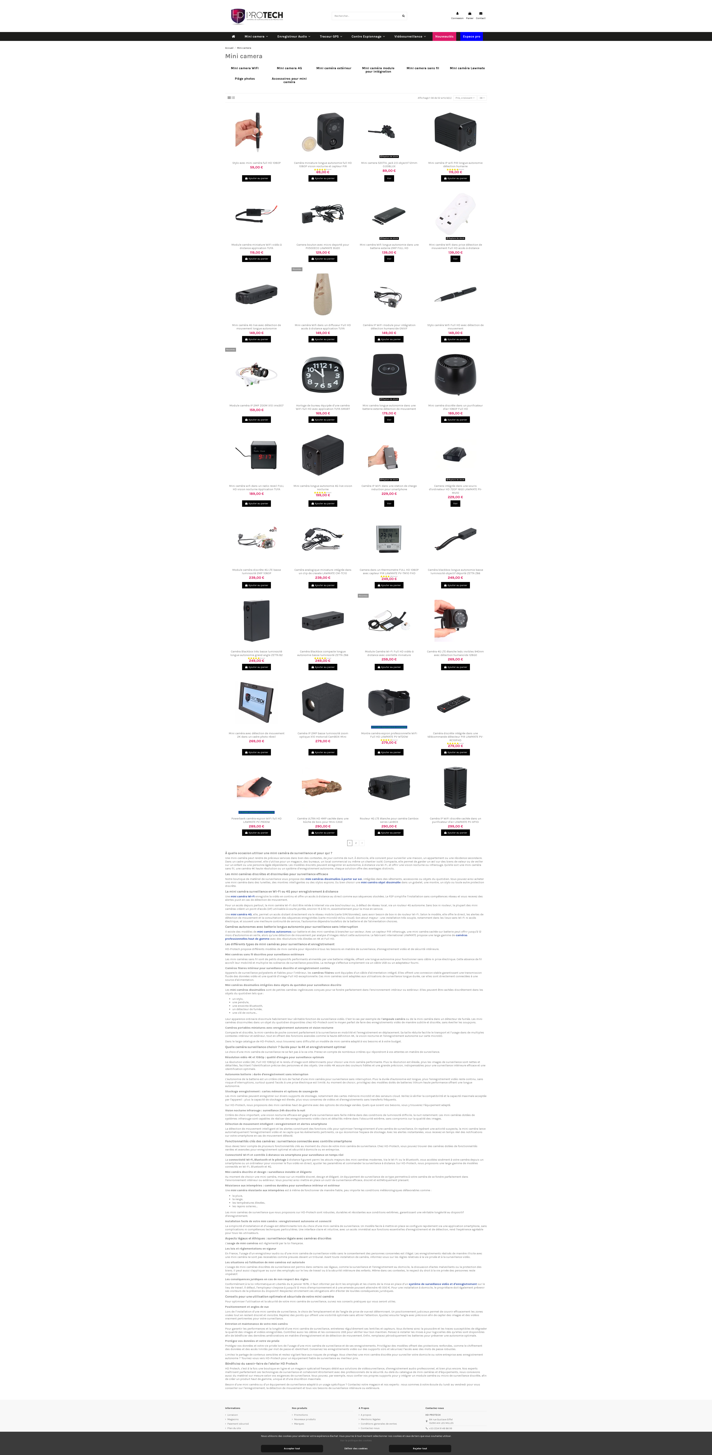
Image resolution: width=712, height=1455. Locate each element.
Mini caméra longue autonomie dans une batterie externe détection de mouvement (389, 407)
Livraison (232, 1414)
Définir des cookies (356, 1448)
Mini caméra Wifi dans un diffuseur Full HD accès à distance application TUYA (323, 326)
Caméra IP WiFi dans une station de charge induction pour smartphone (389, 487)
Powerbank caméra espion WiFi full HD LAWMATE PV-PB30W (256, 820)
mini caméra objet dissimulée (381, 882)
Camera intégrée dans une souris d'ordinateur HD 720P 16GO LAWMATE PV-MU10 (455, 489)
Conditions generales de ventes (379, 1423)
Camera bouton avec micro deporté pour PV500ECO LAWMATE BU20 (323, 246)
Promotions (301, 1414)
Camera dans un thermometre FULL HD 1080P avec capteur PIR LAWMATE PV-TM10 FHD (389, 571)
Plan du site (234, 1428)
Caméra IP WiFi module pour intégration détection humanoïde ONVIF (389, 326)
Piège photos (245, 79)
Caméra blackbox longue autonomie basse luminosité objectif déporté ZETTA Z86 (455, 571)
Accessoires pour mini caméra (289, 80)
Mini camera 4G (289, 68)
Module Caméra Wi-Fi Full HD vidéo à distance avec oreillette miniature (389, 653)
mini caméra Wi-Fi (243, 896)
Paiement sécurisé (238, 1423)
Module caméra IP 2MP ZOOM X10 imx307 (256, 405)
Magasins (233, 1419)
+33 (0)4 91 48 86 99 (440, 1428)
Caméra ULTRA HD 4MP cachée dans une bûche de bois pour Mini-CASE (323, 820)
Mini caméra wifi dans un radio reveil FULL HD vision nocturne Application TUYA (256, 487)
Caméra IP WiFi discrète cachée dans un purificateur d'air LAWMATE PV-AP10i (455, 820)
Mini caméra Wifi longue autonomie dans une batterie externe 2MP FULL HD (389, 246)
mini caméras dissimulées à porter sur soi (333, 879)
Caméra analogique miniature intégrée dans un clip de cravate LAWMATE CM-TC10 (322, 571)
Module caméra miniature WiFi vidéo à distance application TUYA (256, 246)
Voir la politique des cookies (356, 1440)
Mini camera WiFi (245, 68)
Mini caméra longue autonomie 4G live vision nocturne (323, 487)
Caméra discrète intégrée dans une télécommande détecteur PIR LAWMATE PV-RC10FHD (455, 737)
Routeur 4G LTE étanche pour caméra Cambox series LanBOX (389, 820)
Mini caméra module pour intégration (378, 70)
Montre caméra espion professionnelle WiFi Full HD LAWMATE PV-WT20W (389, 735)
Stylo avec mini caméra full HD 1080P (256, 163)
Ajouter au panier (256, 178)
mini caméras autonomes (274, 931)
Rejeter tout (420, 1448)
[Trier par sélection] (465, 97)
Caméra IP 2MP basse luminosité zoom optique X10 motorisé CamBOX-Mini (323, 735)
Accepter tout (292, 1448)
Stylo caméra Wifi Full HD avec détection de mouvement (455, 326)
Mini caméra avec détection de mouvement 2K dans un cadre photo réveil (256, 735)
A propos (366, 1414)
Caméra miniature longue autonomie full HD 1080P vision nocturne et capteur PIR (323, 164)
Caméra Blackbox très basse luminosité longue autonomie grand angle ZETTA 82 (256, 653)
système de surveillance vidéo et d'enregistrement (443, 1284)
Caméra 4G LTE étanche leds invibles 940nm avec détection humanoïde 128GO (455, 653)
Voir (389, 178)
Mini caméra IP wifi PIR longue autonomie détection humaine (455, 164)
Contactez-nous (370, 1428)
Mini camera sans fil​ (423, 68)
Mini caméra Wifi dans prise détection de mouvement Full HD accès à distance (455, 246)
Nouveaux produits (305, 1419)
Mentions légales (371, 1419)
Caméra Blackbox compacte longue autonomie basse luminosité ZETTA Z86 (322, 653)
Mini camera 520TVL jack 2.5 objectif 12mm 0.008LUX (389, 164)
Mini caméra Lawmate (467, 68)
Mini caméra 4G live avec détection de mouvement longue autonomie (256, 326)
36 (482, 97)
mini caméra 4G (241, 914)
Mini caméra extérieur (333, 68)
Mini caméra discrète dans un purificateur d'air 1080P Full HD (455, 407)
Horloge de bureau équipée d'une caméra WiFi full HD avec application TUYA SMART (323, 407)
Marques (299, 1423)
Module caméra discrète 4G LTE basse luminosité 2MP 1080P (256, 571)
